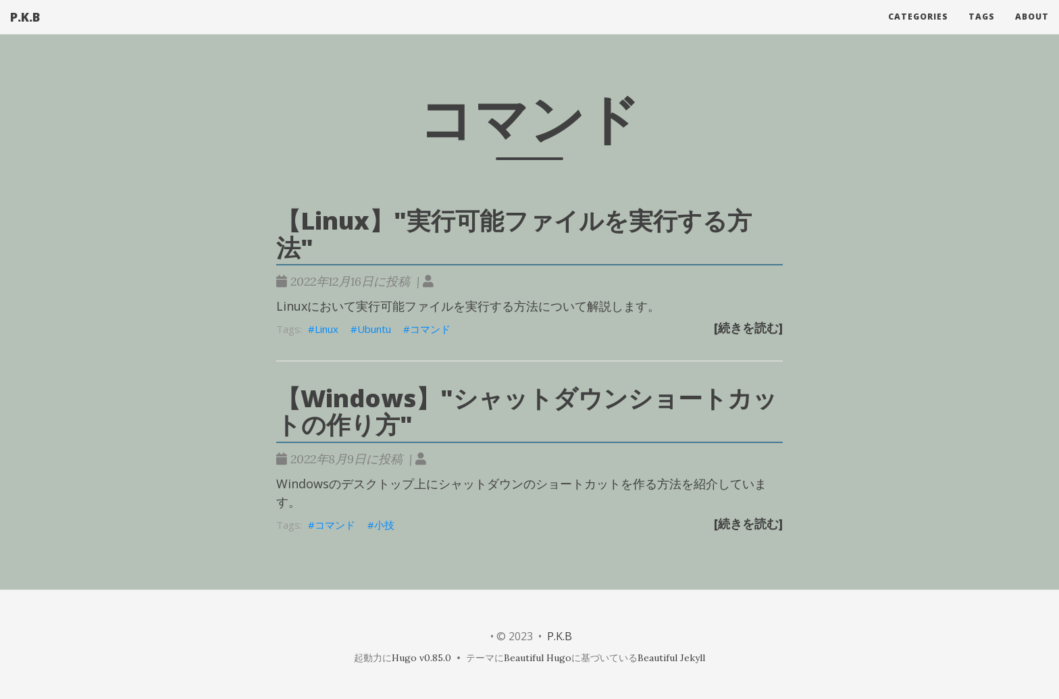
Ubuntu (374, 329)
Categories (918, 30)
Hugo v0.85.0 (421, 658)
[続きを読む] (748, 327)
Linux (326, 329)
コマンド (430, 329)
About (1032, 30)
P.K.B (25, 30)
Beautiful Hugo (537, 658)
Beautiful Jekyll (671, 658)
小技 (384, 525)
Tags (981, 30)
